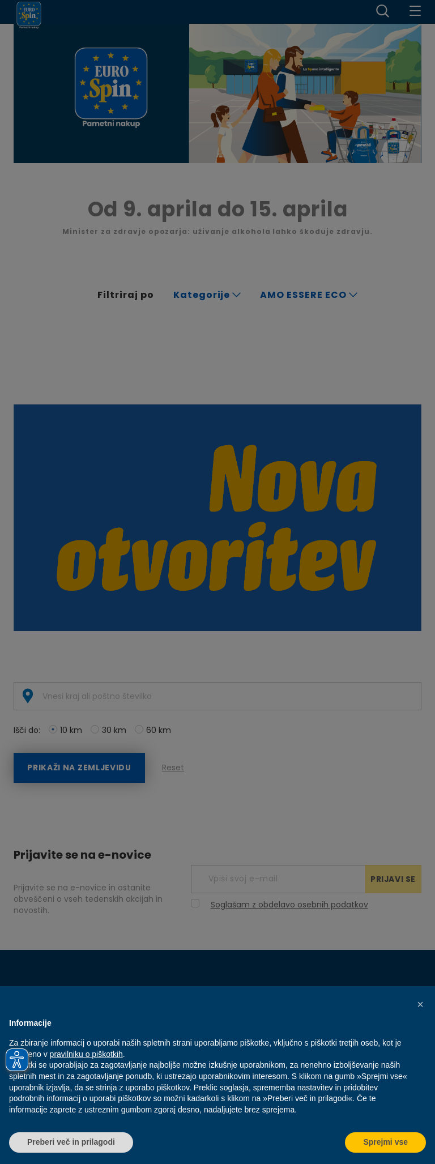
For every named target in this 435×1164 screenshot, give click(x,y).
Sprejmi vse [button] (385, 1141)
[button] (420, 1004)
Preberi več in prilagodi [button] (71, 1141)
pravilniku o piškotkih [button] (86, 1054)
